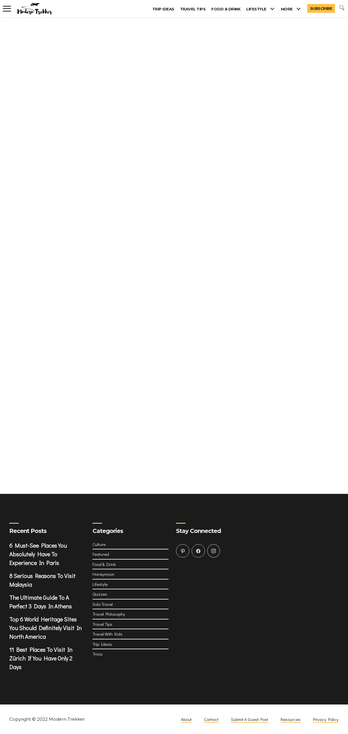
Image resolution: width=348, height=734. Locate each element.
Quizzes (99, 594)
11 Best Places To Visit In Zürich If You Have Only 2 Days (40, 658)
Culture (98, 544)
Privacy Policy (325, 719)
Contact (211, 719)
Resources (291, 719)
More (287, 9)
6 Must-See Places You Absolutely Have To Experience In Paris (38, 554)
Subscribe (321, 8)
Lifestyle (256, 9)
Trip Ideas (163, 9)
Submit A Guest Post (249, 719)
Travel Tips (193, 9)
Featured (100, 554)
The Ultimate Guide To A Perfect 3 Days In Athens (40, 602)
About (186, 719)
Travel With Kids (107, 634)
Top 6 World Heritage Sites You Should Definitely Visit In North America (45, 627)
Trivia (97, 654)
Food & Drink (225, 9)
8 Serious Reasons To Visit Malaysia (42, 580)
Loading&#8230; (174, 241)
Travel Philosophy (108, 614)
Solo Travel (102, 604)
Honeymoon (103, 574)
